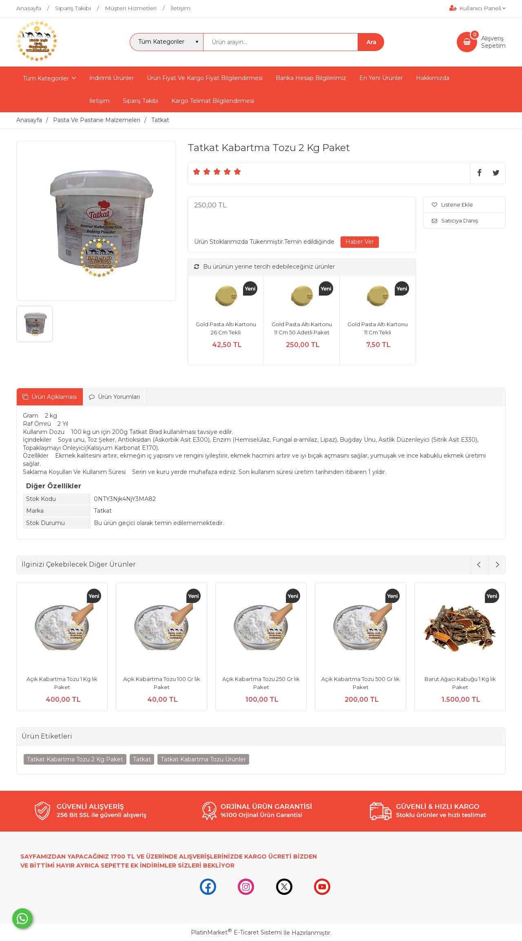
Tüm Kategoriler (46, 78)
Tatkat (142, 759)
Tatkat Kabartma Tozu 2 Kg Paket (75, 759)
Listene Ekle (452, 204)
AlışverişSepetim (493, 42)
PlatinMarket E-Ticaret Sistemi (236, 932)
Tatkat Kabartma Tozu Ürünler (203, 759)
